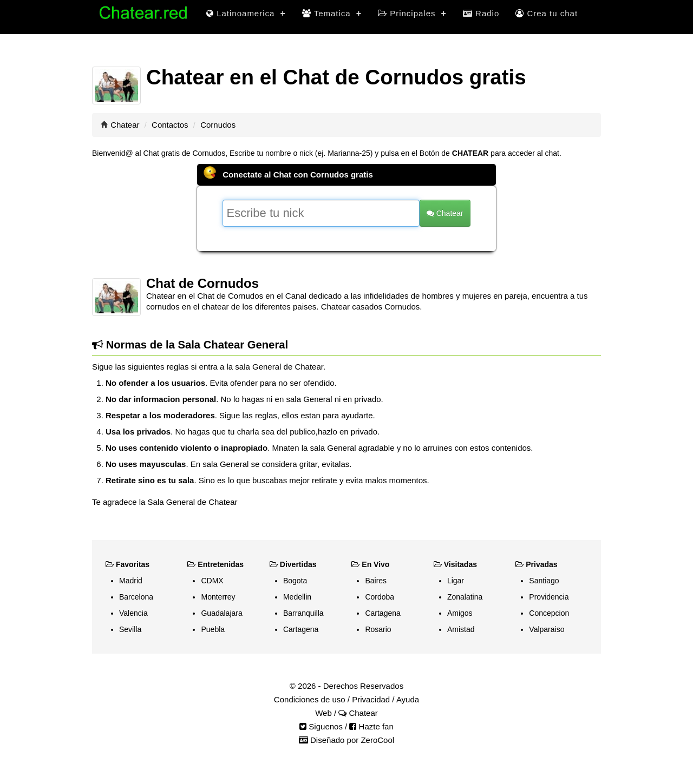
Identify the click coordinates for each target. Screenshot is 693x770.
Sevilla (130, 629)
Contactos (170, 124)
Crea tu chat (546, 13)
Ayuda (407, 699)
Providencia (548, 597)
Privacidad (371, 699)
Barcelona (136, 597)
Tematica (332, 13)
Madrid (130, 580)
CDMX (212, 580)
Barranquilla (303, 613)
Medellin (297, 597)
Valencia (133, 613)
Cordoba (379, 597)
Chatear (124, 124)
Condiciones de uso (309, 699)
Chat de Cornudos (202, 283)
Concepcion (549, 613)
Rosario (378, 629)
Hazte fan (371, 726)
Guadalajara (221, 613)
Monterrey (218, 597)
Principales (412, 13)
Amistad (461, 629)
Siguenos (321, 726)
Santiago (544, 580)
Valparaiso (546, 629)
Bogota (295, 580)
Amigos (460, 613)
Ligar (455, 580)
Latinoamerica (246, 13)
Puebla (213, 629)
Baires (376, 580)
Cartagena (300, 629)
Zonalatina (464, 597)
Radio (481, 13)
